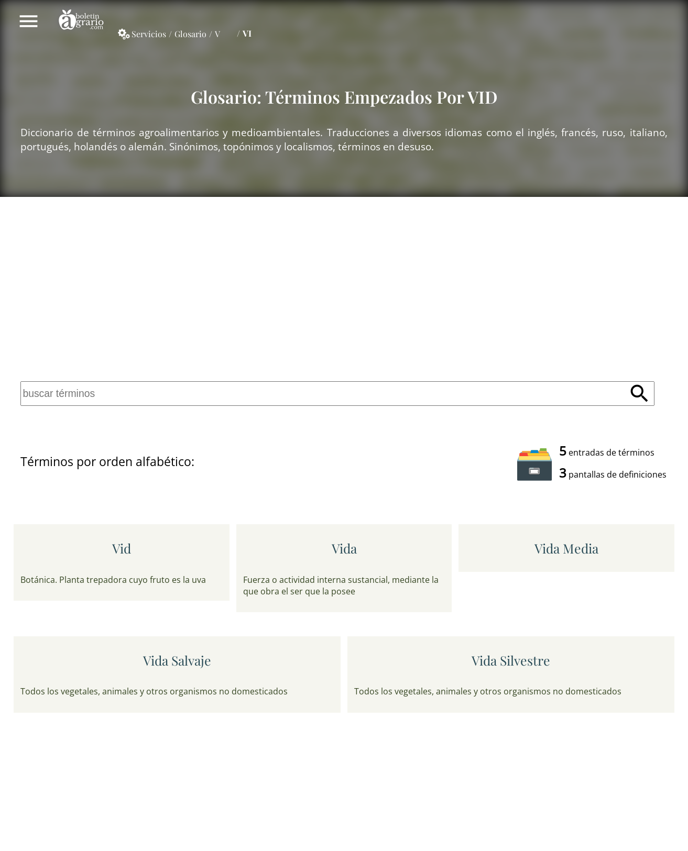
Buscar (639, 393)
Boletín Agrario (81, 21)
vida (344, 548)
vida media (566, 548)
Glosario (190, 33)
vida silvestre (511, 660)
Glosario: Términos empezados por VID (344, 96)
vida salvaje (177, 660)
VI (247, 33)
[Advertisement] (344, 287)
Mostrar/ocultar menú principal (28, 21)
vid (121, 548)
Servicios (149, 33)
